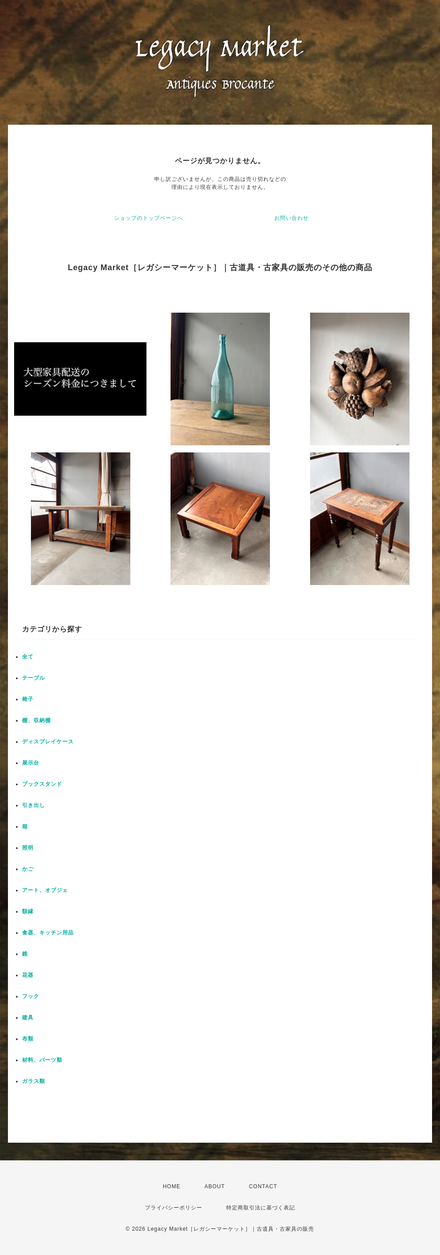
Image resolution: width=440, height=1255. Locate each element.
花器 (28, 975)
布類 (28, 1039)
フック (30, 996)
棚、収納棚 (36, 720)
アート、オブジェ (45, 890)
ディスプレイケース (48, 741)
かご (28, 869)
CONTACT (263, 1186)
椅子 (28, 699)
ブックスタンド (42, 784)
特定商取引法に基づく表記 (260, 1208)
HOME (171, 1186)
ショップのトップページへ (148, 218)
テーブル (33, 678)
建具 (28, 1017)
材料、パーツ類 (42, 1060)
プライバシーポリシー (173, 1208)
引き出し (33, 805)
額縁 (28, 911)
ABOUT (215, 1186)
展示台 (30, 763)
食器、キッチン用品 (48, 933)
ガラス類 (33, 1081)
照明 (28, 848)
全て (28, 657)
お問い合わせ (291, 218)
